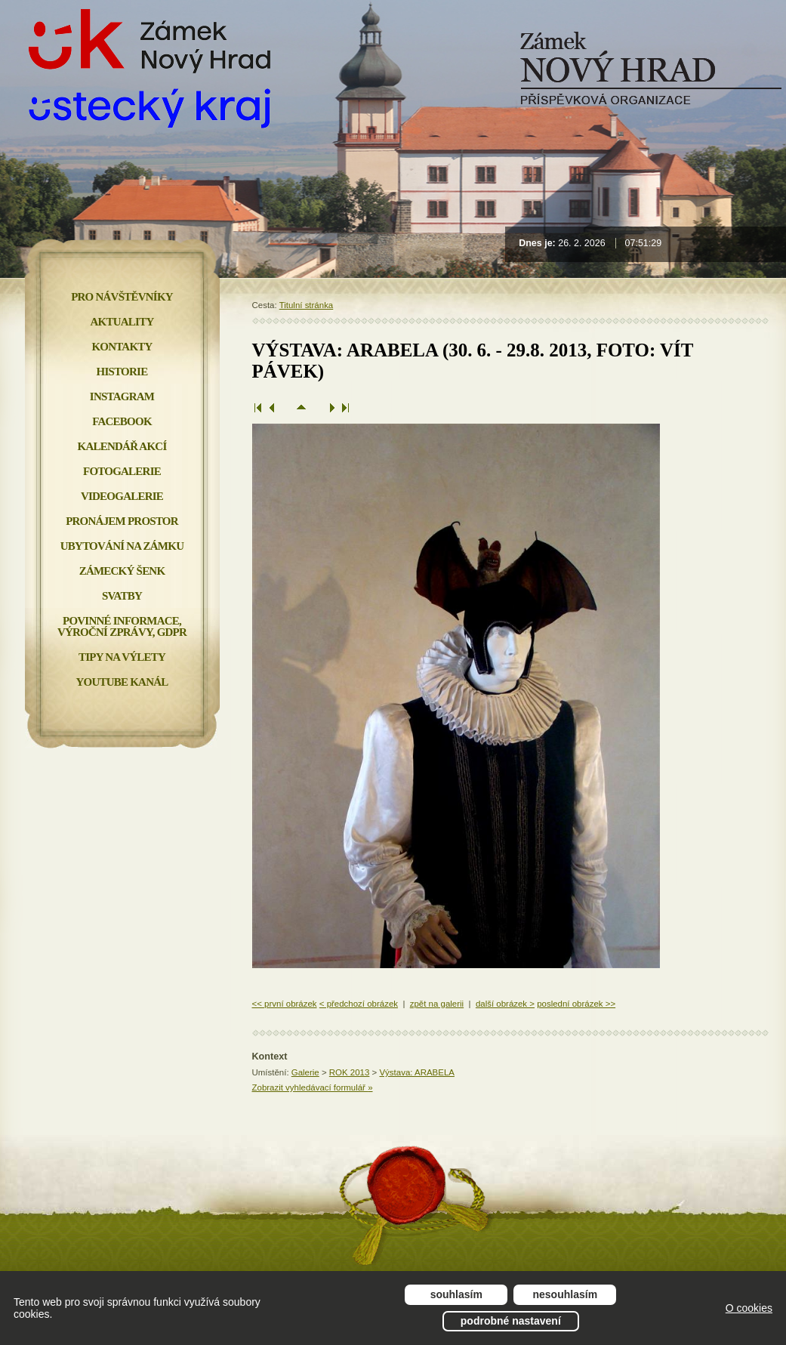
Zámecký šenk (122, 571)
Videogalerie (122, 496)
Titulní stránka (306, 305)
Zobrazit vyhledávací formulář (312, 1087)
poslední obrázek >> (576, 1003)
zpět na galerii (437, 1003)
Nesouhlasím (565, 1294)
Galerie (305, 1072)
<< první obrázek (284, 1003)
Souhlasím (456, 1294)
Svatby (122, 596)
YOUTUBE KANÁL (122, 682)
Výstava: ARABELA (416, 1072)
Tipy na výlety (122, 657)
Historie (122, 372)
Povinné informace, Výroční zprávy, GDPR (121, 626)
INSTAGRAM (122, 396)
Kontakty (121, 347)
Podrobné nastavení (511, 1321)
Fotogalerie (122, 471)
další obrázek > (505, 1003)
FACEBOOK (122, 421)
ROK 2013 (349, 1072)
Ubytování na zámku (121, 546)
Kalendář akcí (122, 446)
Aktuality (122, 322)
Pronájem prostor (122, 521)
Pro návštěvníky (122, 297)
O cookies (749, 1308)
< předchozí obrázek (358, 1003)
